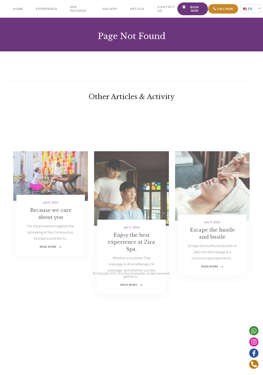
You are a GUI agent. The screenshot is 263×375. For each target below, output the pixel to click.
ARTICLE (137, 9)
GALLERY (109, 9)
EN (247, 9)
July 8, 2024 (51, 225)
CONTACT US (166, 9)
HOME (18, 9)
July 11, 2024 (131, 250)
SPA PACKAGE (78, 9)
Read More (131, 307)
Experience (46, 9)
